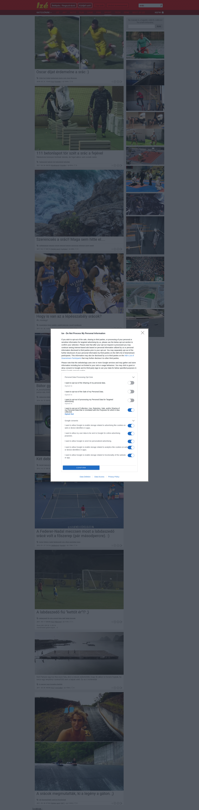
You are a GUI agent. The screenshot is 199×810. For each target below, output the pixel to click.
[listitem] (99, 377)
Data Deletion (85, 477)
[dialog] (99, 405)
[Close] (143, 333)
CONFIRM (81, 468)
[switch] (131, 383)
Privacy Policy (113, 477)
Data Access (99, 477)
